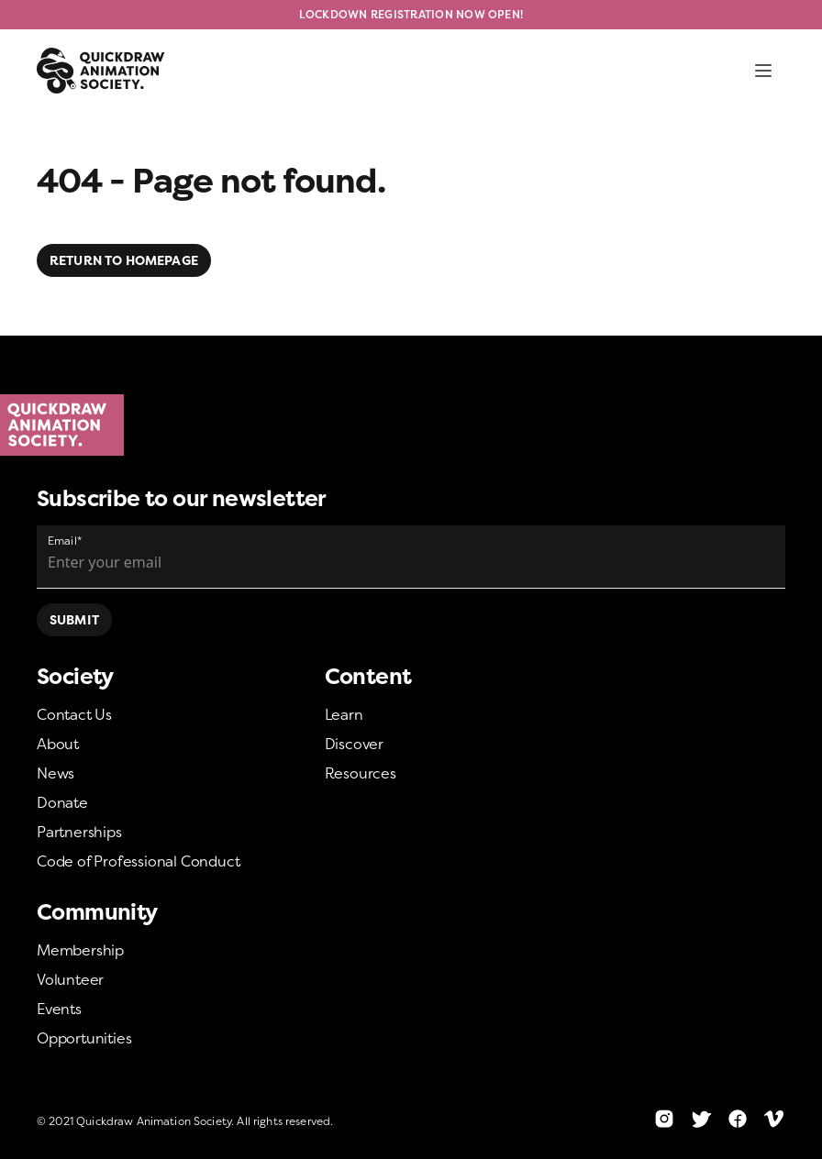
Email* (65, 540)
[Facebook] (738, 1119)
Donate (62, 802)
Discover (354, 744)
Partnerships (79, 832)
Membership (80, 950)
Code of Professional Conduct (138, 861)
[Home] (411, 425)
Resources (360, 773)
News (55, 773)
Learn (344, 714)
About (58, 744)
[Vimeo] (774, 1119)
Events (59, 1009)
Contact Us (74, 714)
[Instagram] (664, 1119)
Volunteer (70, 979)
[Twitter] (701, 1119)
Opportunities (84, 1038)
